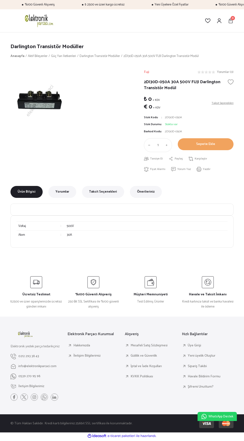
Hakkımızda (81, 346)
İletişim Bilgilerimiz (87, 357)
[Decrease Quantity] (148, 146)
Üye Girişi (194, 346)
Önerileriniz (146, 193)
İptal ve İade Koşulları (146, 367)
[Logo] (38, 20)
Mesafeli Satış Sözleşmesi (149, 346)
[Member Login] (219, 21)
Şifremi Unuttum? (201, 388)
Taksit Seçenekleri (103, 193)
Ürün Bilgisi (27, 193)
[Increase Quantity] (167, 146)
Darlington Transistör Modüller (49, 46)
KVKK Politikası (142, 377)
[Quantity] (158, 146)
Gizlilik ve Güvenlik (144, 357)
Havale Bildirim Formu (204, 377)
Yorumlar (62, 193)
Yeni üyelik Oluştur (201, 357)
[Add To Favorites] (231, 82)
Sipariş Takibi (197, 367)
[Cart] (231, 21)
